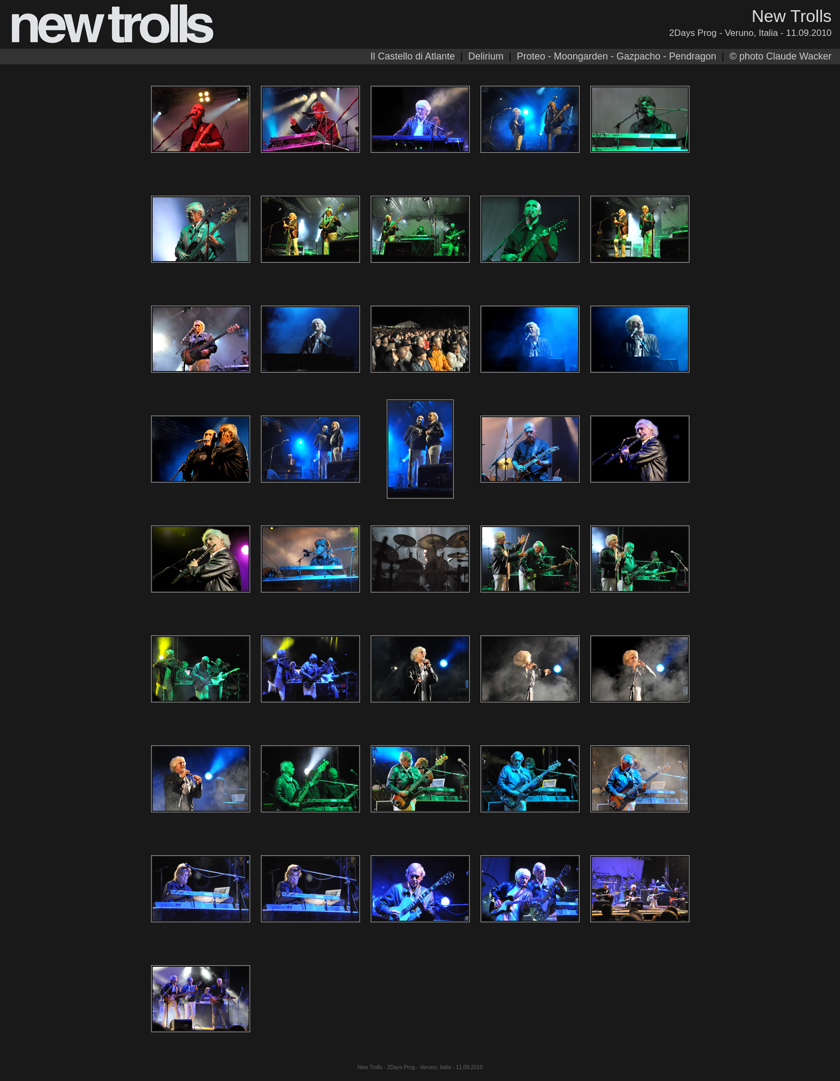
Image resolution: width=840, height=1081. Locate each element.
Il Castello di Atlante (412, 56)
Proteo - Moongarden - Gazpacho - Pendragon (616, 56)
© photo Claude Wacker (781, 56)
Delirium (486, 56)
